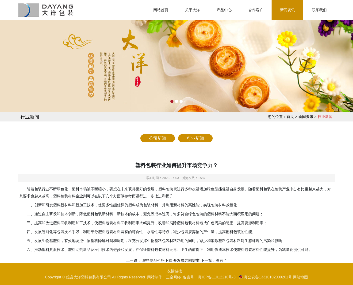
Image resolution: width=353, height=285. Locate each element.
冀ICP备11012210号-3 (216, 277)
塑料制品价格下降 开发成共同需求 (170, 260)
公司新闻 (157, 138)
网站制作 (154, 277)
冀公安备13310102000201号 (268, 277)
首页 (290, 117)
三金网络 (173, 277)
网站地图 (300, 277)
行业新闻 (195, 138)
